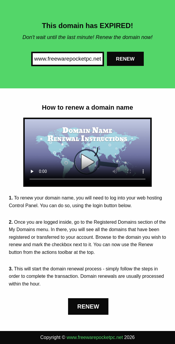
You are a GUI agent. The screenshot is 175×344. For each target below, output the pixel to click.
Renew (125, 59)
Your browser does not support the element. (87, 152)
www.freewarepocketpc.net (95, 337)
